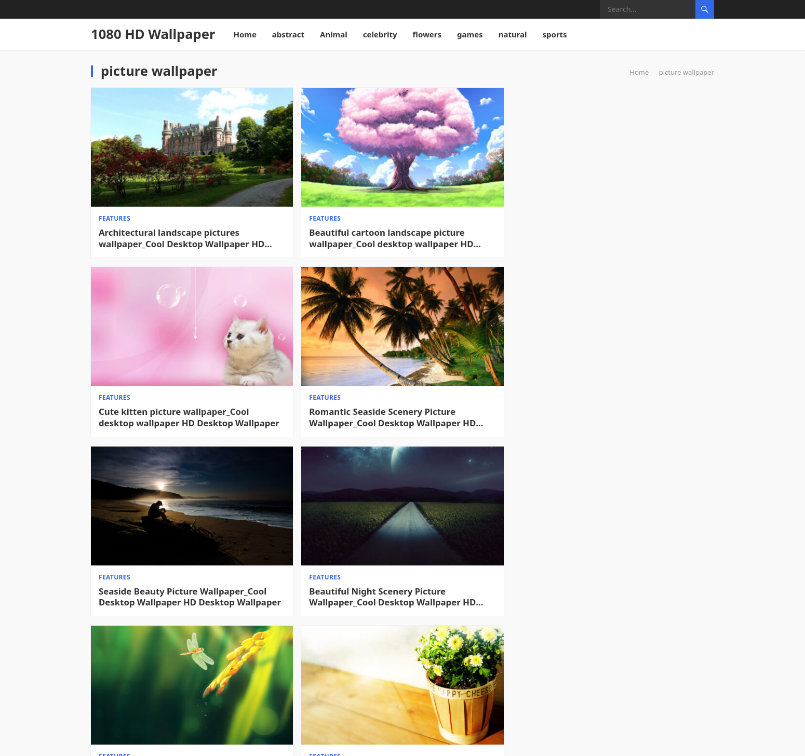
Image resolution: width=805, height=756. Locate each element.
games (470, 34)
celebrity (380, 34)
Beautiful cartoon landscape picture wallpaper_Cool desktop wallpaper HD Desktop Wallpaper (318, 206)
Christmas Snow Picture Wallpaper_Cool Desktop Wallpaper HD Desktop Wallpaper (467, 652)
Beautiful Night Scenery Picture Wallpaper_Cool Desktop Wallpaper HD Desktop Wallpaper (308, 355)
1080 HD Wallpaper (153, 34)
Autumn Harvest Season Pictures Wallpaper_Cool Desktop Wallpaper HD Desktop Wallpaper (467, 355)
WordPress (501, 741)
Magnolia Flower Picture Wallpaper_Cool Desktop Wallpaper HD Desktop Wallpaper (309, 503)
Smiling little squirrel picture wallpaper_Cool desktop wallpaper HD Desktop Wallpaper (161, 503)
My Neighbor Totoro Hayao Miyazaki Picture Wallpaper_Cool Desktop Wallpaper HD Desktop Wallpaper (315, 652)
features (114, 186)
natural (513, 34)
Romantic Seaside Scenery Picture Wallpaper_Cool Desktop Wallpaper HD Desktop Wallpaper (630, 206)
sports (555, 34)
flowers (427, 34)
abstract (288, 34)
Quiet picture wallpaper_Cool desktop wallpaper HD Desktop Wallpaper (636, 355)
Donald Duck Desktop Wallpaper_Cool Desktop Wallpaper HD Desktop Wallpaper (467, 503)
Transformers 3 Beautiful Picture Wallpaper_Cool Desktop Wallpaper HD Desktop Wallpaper (627, 503)
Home (244, 34)
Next (697, 699)
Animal (333, 34)
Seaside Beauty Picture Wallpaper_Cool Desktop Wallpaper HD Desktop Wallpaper (151, 355)
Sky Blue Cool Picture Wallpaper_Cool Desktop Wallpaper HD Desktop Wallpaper (625, 652)
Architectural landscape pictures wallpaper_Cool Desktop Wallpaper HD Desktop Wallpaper (150, 206)
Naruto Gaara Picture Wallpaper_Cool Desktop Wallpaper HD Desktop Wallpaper (151, 652)
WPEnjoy (425, 741)
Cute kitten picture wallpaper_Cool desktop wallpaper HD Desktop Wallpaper (466, 206)
